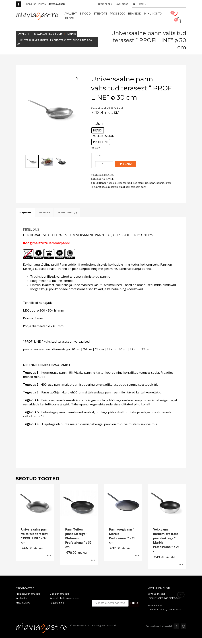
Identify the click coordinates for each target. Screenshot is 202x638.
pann (152, 182)
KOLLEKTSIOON (103, 136)
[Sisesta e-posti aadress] (110, 603)
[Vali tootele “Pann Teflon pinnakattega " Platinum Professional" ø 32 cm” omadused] (92, 560)
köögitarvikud (140, 182)
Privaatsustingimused (28, 593)
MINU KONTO (23, 602)
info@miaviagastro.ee (166, 598)
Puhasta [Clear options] (95, 148)
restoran (113, 186)
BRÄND (97, 124)
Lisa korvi (125, 164)
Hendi (102, 182)
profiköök (101, 186)
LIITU (134, 603)
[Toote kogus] (104, 164)
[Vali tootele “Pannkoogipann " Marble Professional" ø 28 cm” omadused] (137, 556)
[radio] (98, 130)
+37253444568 (56, 4)
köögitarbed (125, 182)
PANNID (110, 178)
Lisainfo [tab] (44, 212)
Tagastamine (57, 602)
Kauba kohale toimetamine (64, 598)
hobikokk (112, 182)
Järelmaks (21, 598)
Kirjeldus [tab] (25, 212)
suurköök (124, 186)
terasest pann (139, 186)
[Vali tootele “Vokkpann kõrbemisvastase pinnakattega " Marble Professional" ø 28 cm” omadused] (180, 564)
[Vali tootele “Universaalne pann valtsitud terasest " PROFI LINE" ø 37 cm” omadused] (49, 556)
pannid (160, 182)
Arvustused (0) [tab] (67, 212)
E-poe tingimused (59, 593)
